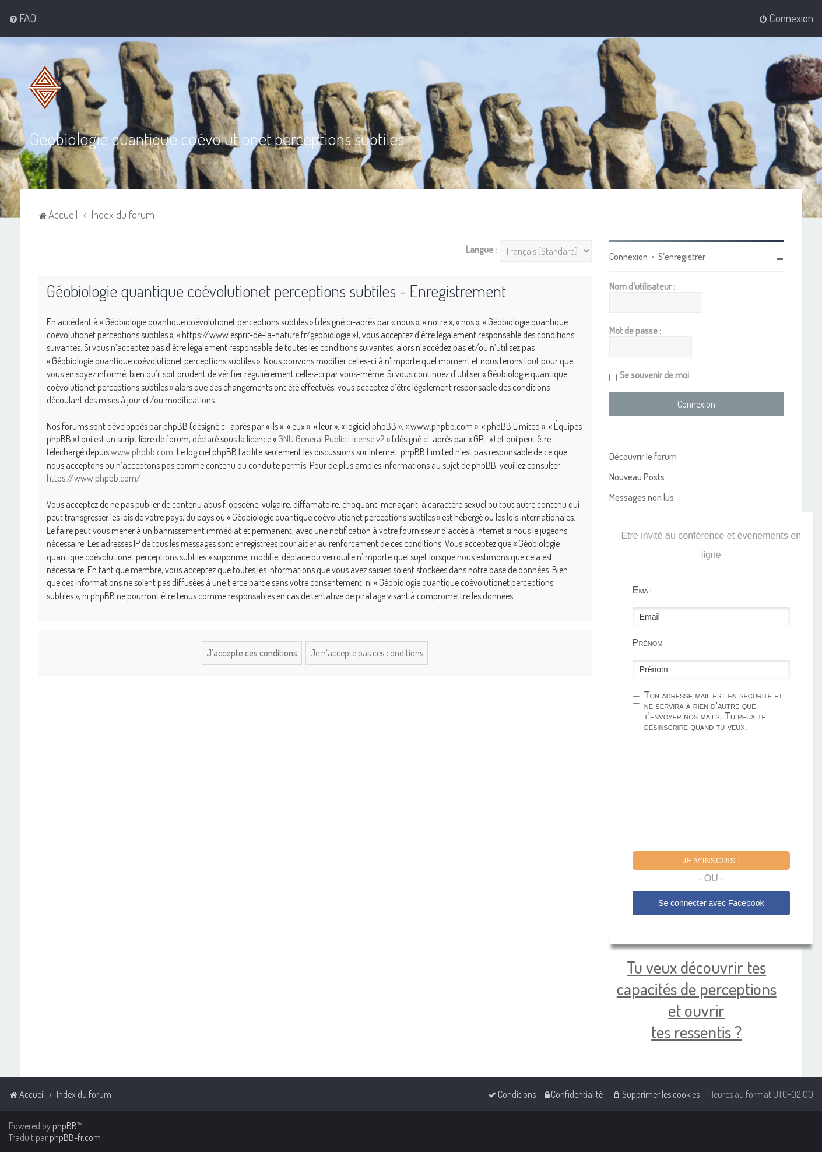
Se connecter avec (711, 903)
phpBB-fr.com (75, 1137)
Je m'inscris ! (711, 860)
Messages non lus (641, 497)
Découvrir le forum (643, 456)
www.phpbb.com (142, 452)
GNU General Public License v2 (331, 439)
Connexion (628, 256)
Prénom (648, 643)
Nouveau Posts (637, 477)
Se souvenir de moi (654, 375)
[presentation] (721, 793)
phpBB (64, 1126)
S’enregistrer (681, 256)
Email (643, 590)
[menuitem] (22, 18)
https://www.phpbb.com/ (94, 478)
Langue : (481, 249)
